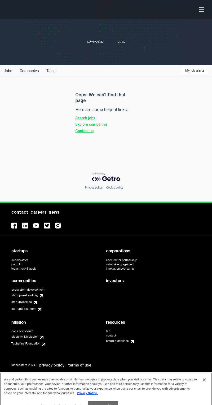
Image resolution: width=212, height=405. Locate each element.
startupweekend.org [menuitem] (24, 295)
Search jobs (85, 118)
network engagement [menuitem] (120, 264)
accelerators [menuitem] (19, 260)
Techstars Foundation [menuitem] (25, 343)
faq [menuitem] (108, 331)
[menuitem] (202, 9)
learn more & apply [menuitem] (23, 269)
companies (29, 71)
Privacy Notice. (87, 397)
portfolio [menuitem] (16, 264)
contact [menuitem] (111, 335)
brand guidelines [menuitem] (117, 341)
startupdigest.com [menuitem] (23, 309)
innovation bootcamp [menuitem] (120, 269)
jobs (8, 71)
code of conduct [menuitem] (22, 331)
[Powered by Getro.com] (106, 177)
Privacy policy (93, 187)
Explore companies (91, 124)
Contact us (84, 131)
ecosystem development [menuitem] (27, 290)
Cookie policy (114, 187)
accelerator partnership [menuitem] (121, 260)
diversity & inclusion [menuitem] (24, 337)
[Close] (204, 384)
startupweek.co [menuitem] (21, 302)
